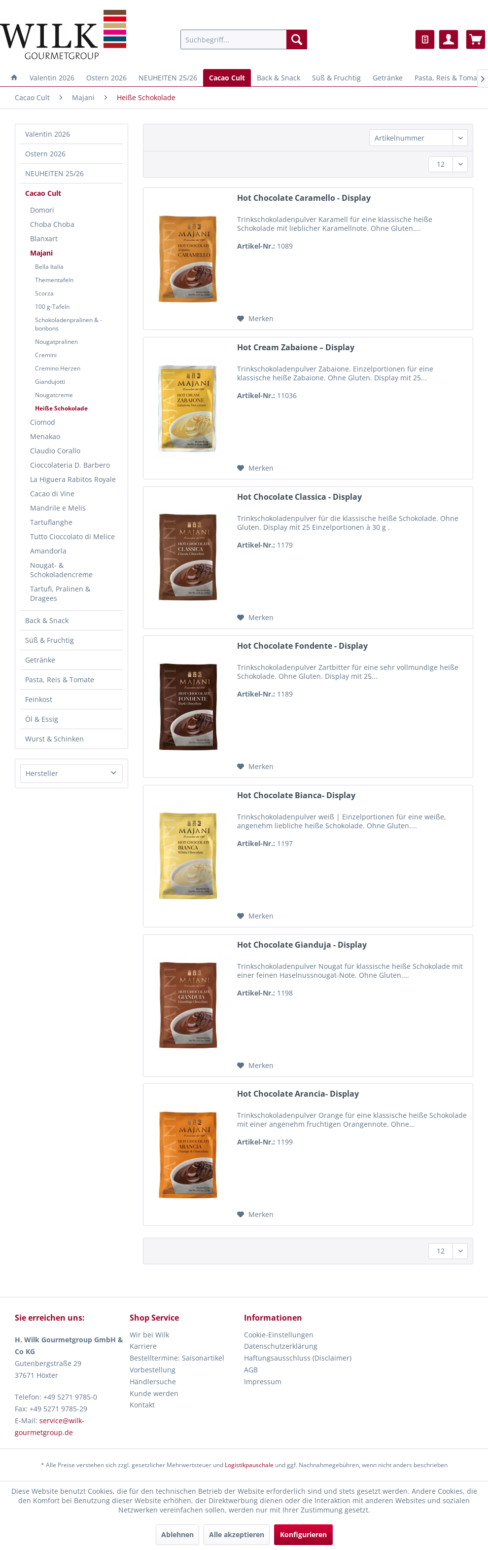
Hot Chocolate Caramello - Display (304, 198)
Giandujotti (50, 381)
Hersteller (42, 773)
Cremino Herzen (57, 368)
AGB (251, 1369)
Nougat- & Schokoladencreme (61, 569)
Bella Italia (49, 266)
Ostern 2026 (45, 153)
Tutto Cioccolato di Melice (72, 536)
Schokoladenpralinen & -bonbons (68, 324)
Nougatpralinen (56, 341)
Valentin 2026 (47, 134)
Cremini (46, 355)
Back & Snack (47, 620)
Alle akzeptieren (236, 1534)
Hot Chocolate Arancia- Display (298, 1094)
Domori (42, 210)
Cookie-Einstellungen (279, 1334)
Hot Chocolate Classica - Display (299, 497)
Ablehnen (177, 1534)
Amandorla (48, 550)
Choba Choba (52, 224)
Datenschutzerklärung (280, 1346)
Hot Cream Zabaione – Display (295, 347)
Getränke (40, 659)
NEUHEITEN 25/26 (54, 173)
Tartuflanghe (51, 522)
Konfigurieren (303, 1534)
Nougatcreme (54, 395)
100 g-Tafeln (52, 306)
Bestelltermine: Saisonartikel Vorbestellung (177, 1363)
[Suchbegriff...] (243, 39)
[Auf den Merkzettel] (255, 319)
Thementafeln (54, 280)
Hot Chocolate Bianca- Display (296, 795)
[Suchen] (296, 39)
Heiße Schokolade (61, 408)
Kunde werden (154, 1393)
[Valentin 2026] (52, 77)
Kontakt (142, 1404)
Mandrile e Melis (58, 508)
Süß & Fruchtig (49, 640)
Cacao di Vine (52, 493)
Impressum (262, 1381)
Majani (41, 253)
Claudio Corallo (55, 450)
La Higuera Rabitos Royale (73, 479)
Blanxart (44, 238)
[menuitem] (243, 39)
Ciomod (42, 422)
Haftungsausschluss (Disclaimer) (297, 1358)
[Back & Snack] (278, 77)
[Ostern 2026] (106, 77)
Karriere (143, 1346)
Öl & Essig (41, 719)
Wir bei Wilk (149, 1334)
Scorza (44, 293)
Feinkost (38, 699)
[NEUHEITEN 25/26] (168, 77)
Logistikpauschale (249, 1465)
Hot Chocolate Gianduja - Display (302, 945)
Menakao (45, 436)
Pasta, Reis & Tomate (59, 679)
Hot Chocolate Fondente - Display (302, 646)
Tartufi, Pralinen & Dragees (60, 593)
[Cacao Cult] (227, 77)
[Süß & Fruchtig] (336, 77)
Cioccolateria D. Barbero (70, 465)
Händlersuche (153, 1381)
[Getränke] (388, 77)
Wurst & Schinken (54, 738)
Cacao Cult (43, 193)
